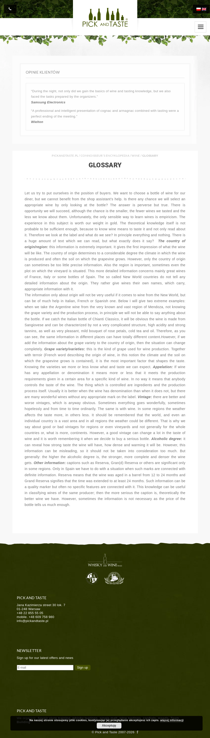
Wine (136, 155)
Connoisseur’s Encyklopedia (105, 155)
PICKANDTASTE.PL (65, 155)
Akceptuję (109, 725)
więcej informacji (172, 720)
